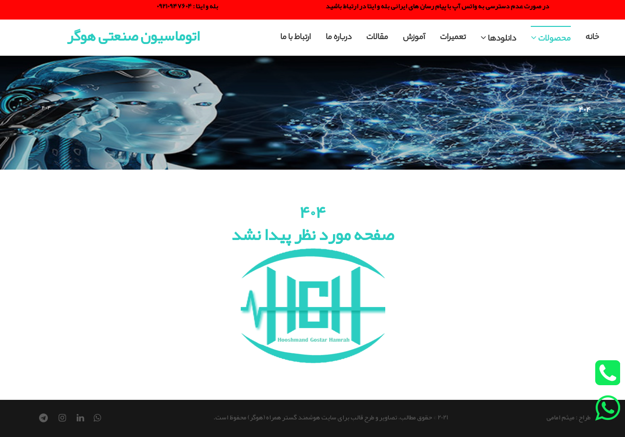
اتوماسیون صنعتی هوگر (133, 35)
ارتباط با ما (295, 37)
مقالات (377, 37)
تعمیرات (453, 37)
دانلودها (498, 39)
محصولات (551, 39)
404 (46, 107)
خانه (592, 37)
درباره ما (339, 37)
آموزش (414, 37)
